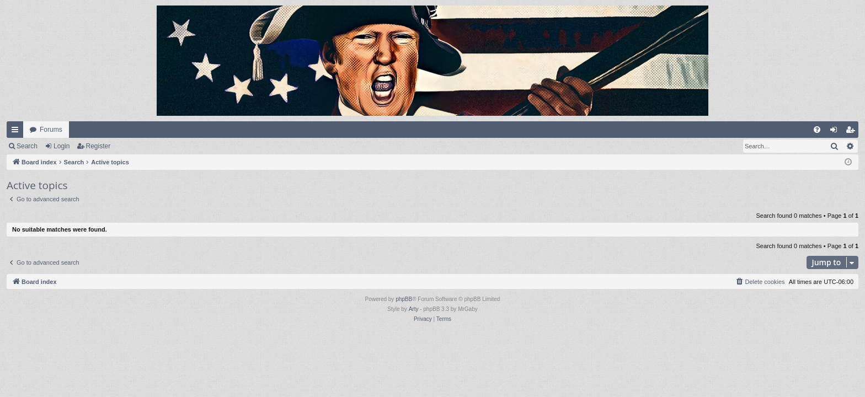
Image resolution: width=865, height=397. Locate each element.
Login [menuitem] (836, 132)
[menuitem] (817, 129)
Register (98, 146)
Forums (51, 129)
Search (27, 146)
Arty (414, 309)
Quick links (17, 132)
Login (62, 146)
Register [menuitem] (852, 132)
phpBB (404, 299)
